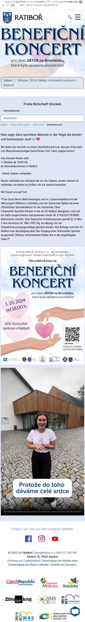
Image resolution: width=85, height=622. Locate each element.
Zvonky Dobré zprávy (20, 124)
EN (76, 2)
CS (71, 2)
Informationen (12, 110)
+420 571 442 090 (66, 552)
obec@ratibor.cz (44, 552)
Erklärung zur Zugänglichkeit (23, 560)
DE (81, 2)
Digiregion (71, 564)
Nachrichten (10, 118)
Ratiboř (4, 124)
